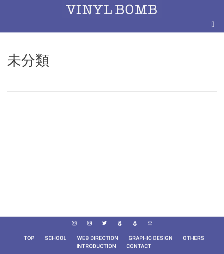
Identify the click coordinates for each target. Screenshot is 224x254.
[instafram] (74, 223)
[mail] (150, 223)
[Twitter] (104, 223)
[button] (213, 24)
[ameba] (119, 223)
